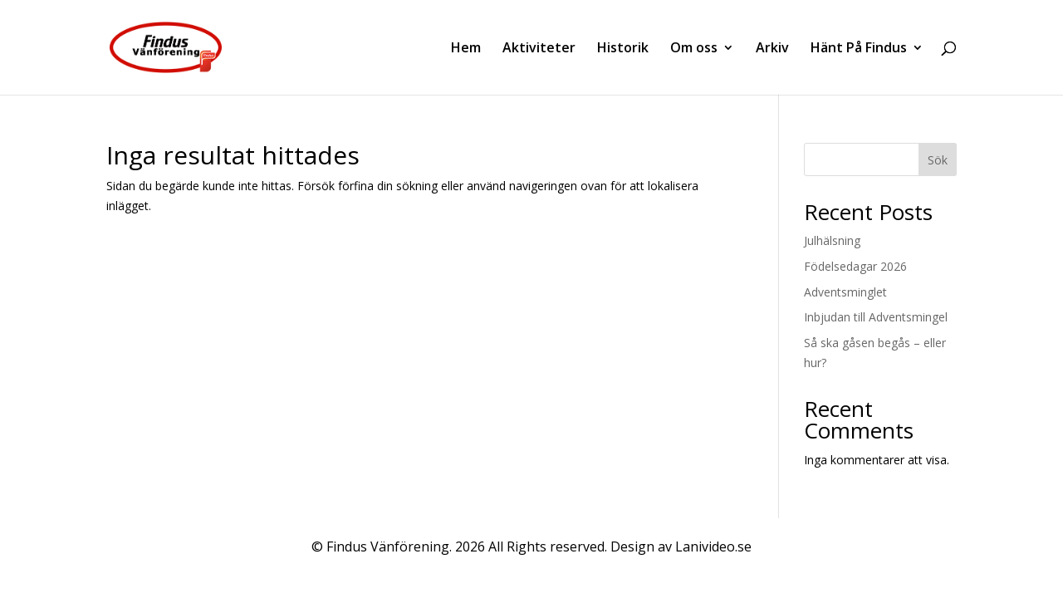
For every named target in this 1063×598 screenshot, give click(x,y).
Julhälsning (832, 240)
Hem (466, 49)
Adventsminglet (845, 292)
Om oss (694, 49)
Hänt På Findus (859, 49)
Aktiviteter (539, 49)
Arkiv (772, 49)
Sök (938, 160)
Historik (623, 49)
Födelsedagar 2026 (855, 266)
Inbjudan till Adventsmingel (876, 317)
